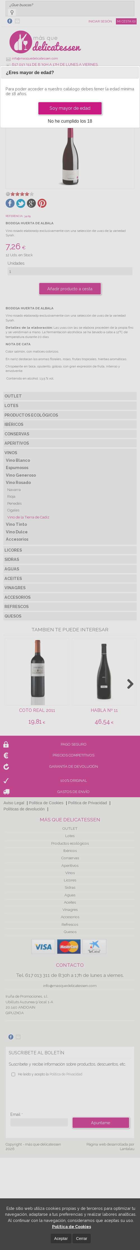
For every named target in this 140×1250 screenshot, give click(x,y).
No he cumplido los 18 (70, 121)
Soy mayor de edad (70, 108)
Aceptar (61, 1238)
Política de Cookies (71, 1226)
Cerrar (81, 1238)
